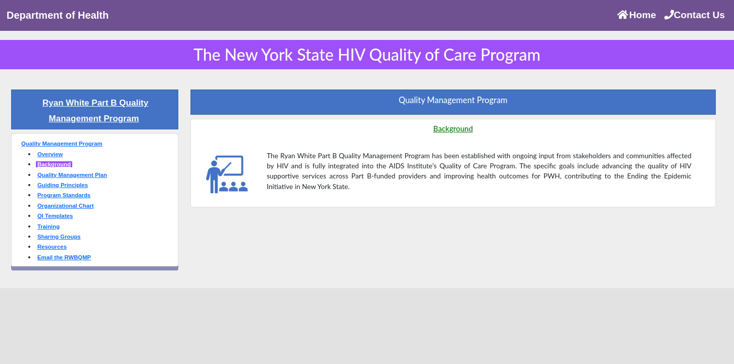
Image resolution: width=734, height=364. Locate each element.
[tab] (94, 109)
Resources (52, 247)
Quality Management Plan (72, 175)
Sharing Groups (59, 237)
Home (636, 15)
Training (48, 226)
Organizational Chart (65, 206)
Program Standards (63, 195)
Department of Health (58, 15)
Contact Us (694, 15)
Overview (50, 154)
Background (54, 164)
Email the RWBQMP (64, 257)
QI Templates (55, 216)
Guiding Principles (62, 185)
